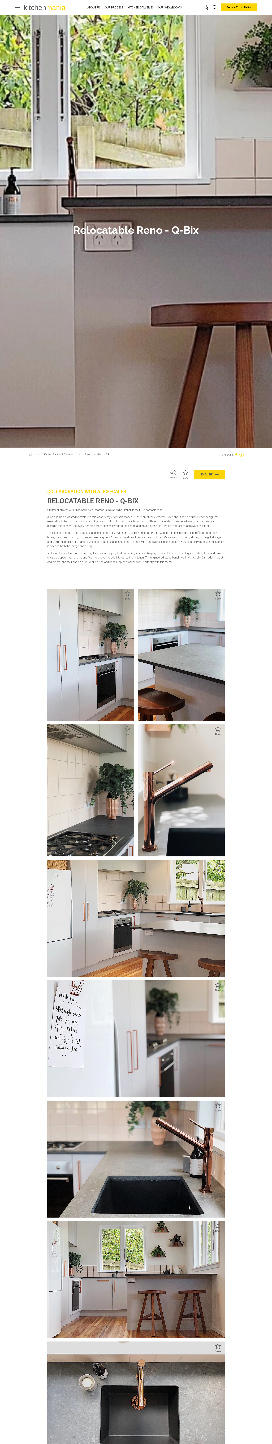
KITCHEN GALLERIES (141, 7)
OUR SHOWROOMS (170, 7)
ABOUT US (94, 7)
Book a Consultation (239, 7)
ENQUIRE (210, 474)
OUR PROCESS (114, 7)
